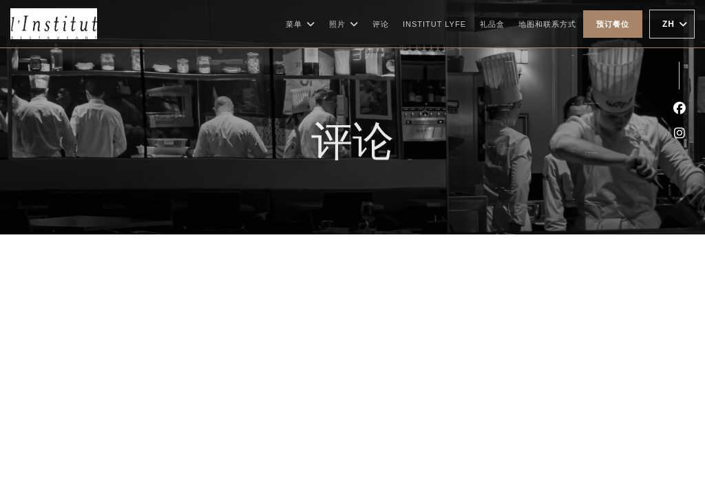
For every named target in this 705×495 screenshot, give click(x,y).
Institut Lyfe (434, 22)
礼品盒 (492, 22)
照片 (344, 24)
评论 (380, 24)
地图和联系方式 (547, 24)
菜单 (300, 24)
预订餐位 (612, 24)
